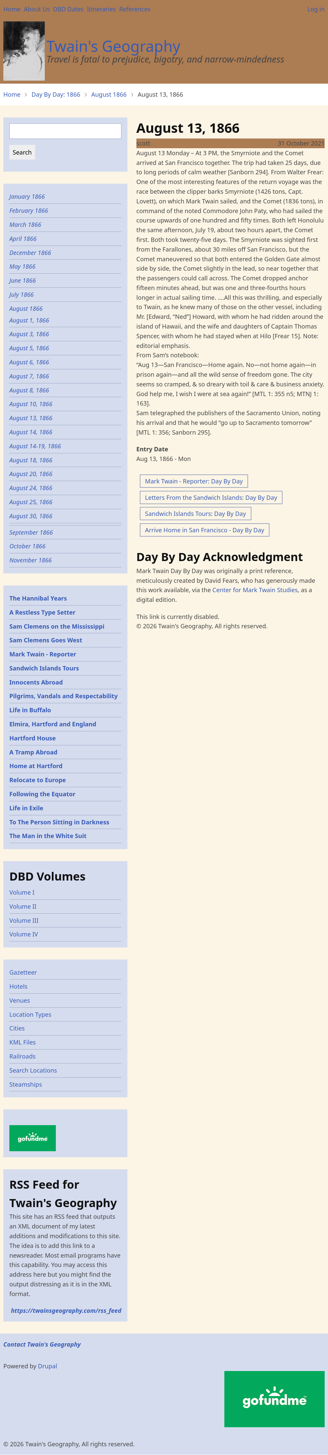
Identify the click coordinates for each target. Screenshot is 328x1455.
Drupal (47, 1366)
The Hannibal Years (38, 598)
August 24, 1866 (30, 488)
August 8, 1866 (29, 390)
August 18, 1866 (30, 460)
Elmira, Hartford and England (52, 724)
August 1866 (109, 94)
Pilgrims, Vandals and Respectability (63, 696)
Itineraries (101, 9)
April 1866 (22, 239)
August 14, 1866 (30, 432)
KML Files (22, 1042)
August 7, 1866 (29, 376)
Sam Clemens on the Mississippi (56, 626)
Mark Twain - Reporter (42, 654)
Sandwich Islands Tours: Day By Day (195, 514)
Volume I (21, 892)
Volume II (22, 906)
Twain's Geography (113, 46)
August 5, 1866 (29, 348)
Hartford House (32, 738)
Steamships (25, 1084)
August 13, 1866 (30, 418)
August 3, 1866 (29, 334)
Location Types (30, 1014)
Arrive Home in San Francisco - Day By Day (204, 530)
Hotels (18, 986)
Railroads (22, 1056)
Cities (17, 1028)
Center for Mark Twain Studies (255, 590)
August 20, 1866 (30, 474)
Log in (316, 9)
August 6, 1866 (29, 362)
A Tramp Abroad (33, 752)
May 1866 (22, 266)
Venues (19, 1000)
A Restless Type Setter (42, 612)
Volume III (23, 920)
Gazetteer (23, 972)
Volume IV (23, 934)
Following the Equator (42, 794)
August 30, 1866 (30, 516)
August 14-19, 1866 (35, 446)
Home (11, 9)
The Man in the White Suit (48, 836)
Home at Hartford (36, 766)
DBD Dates (68, 9)
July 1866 (21, 294)
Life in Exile (26, 808)
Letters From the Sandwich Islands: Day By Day (211, 497)
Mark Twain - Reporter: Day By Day (194, 481)
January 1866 (27, 196)
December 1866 (30, 253)
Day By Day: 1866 (55, 94)
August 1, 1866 (29, 320)
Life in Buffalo (30, 710)
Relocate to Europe (37, 780)
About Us (37, 9)
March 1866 (25, 224)
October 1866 (27, 546)
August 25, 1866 (30, 502)
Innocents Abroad (36, 682)
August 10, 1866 (30, 404)
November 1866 (30, 560)
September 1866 (31, 532)
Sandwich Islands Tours (44, 668)
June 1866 (22, 280)
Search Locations (33, 1070)
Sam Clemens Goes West (45, 640)
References (134, 9)
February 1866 (28, 210)
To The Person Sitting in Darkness (59, 822)
